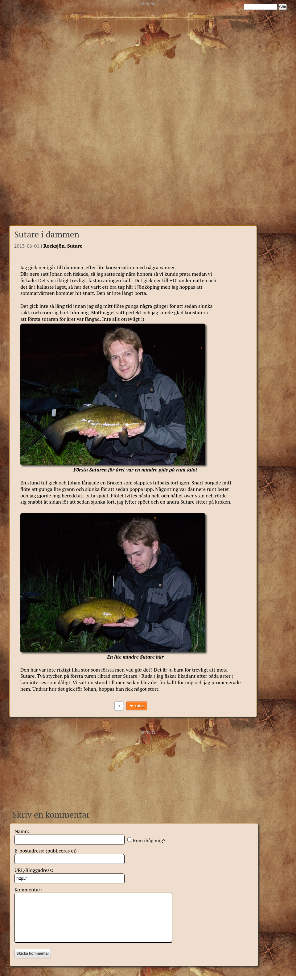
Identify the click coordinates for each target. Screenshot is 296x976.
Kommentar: (28, 889)
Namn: (21, 831)
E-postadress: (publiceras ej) (45, 850)
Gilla (139, 706)
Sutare (75, 245)
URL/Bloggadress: (33, 870)
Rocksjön (54, 245)
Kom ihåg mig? (149, 840)
